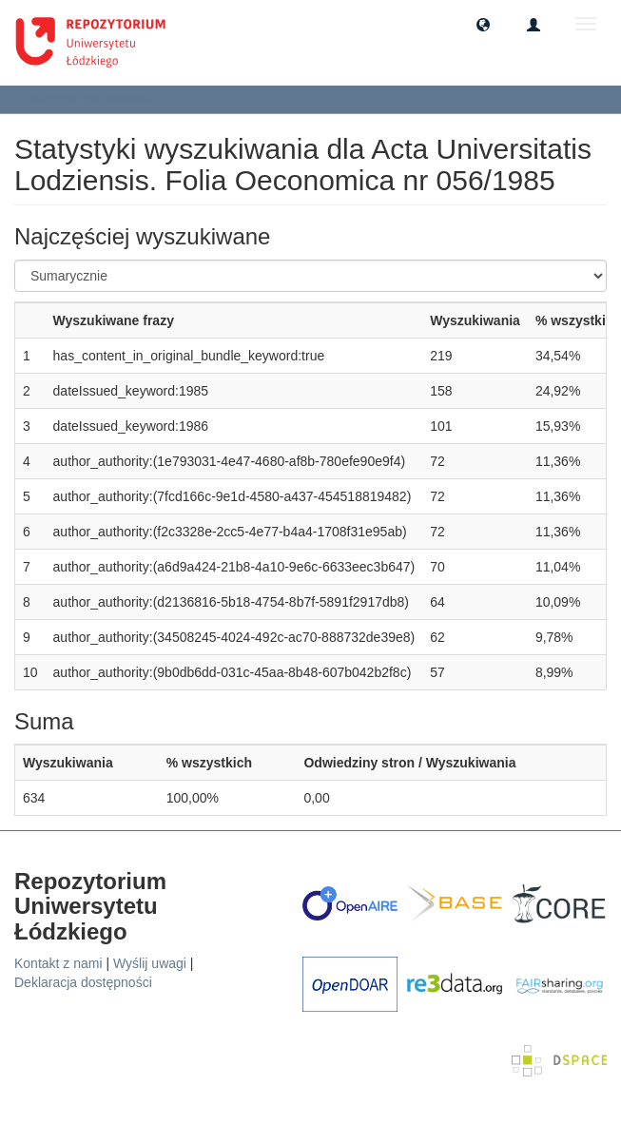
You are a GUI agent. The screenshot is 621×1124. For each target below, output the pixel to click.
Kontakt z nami (58, 963)
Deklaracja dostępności (83, 982)
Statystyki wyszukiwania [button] (96, 99)
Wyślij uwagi (149, 963)
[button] (483, 24)
